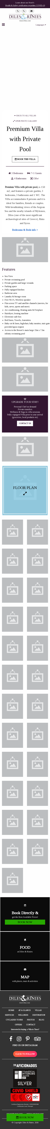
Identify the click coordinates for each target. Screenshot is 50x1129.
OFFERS (18, 1025)
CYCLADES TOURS (14, 1020)
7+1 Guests (34, 173)
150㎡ (35, 178)
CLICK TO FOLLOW (25, 1054)
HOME (11, 1010)
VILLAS (38, 1010)
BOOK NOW (25, 1117)
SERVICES (9, 1015)
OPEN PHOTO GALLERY (25, 121)
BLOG (41, 1020)
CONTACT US (25, 423)
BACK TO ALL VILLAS (25, 116)
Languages (41, 25)
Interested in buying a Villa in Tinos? (25, 1029)
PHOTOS (31, 1020)
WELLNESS (23, 1015)
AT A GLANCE (24, 1010)
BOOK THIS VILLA (25, 159)
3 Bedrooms (16, 173)
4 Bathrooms (18, 178)
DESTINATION (38, 1015)
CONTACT (30, 1025)
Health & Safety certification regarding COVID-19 (25, 5)
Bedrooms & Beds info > (25, 230)
